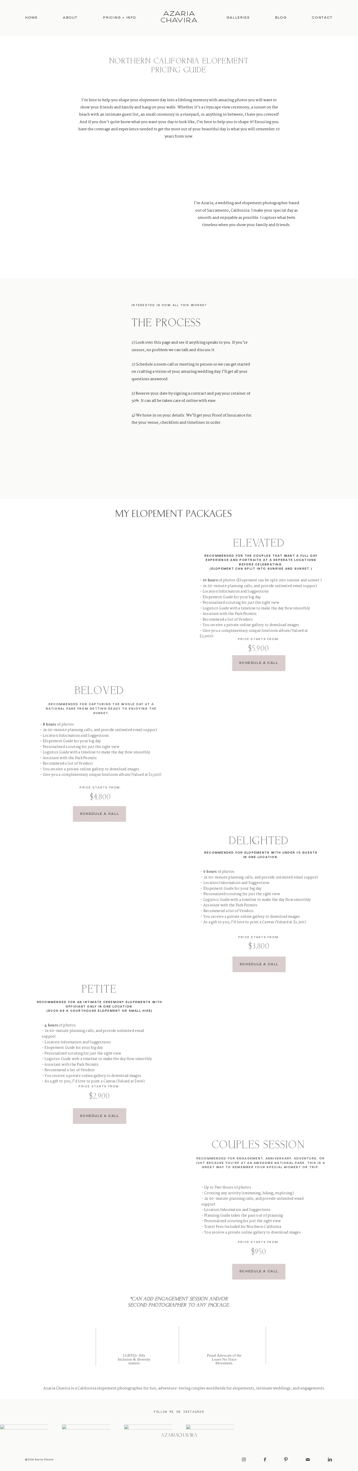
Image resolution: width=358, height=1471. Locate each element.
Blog (281, 17)
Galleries (238, 17)
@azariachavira (179, 1435)
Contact (322, 17)
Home (31, 17)
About (70, 17)
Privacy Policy (179, 1377)
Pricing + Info (119, 17)
